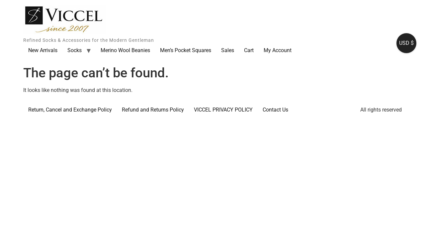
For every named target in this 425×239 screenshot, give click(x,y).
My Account (278, 50)
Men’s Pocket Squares (185, 50)
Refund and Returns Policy (153, 110)
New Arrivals (42, 50)
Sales (227, 50)
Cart (249, 50)
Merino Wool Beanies (125, 50)
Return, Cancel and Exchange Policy (70, 110)
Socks (74, 50)
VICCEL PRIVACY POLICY (223, 110)
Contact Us (275, 110)
